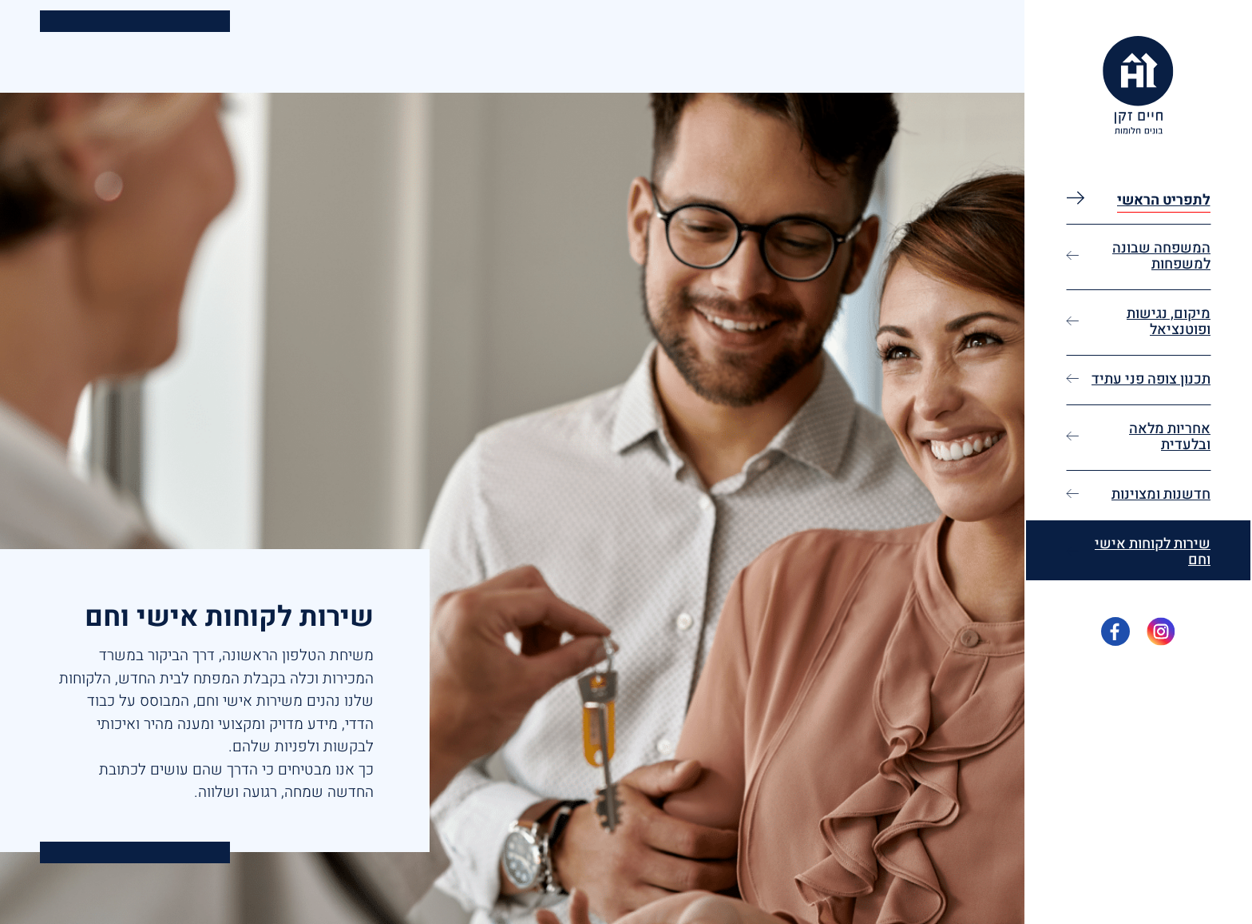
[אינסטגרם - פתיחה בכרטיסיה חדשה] (1161, 631)
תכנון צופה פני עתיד (1151, 379)
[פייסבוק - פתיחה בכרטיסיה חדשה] (1115, 631)
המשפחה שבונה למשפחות (1161, 256)
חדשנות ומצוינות (1160, 494)
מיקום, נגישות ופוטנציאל (1168, 322)
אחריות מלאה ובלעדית (1169, 437)
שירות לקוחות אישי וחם (1152, 552)
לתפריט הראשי (1163, 200)
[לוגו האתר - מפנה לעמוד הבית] (1138, 85)
